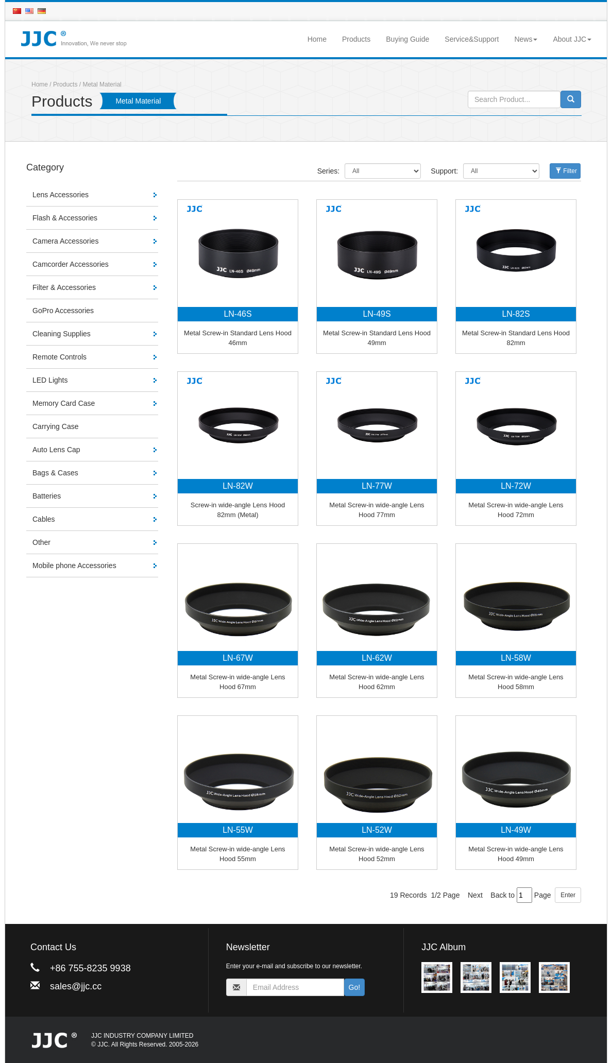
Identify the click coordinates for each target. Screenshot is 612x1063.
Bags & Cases (55, 473)
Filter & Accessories (64, 287)
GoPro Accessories (63, 310)
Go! (355, 987)
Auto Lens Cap (56, 449)
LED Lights (49, 380)
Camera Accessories (65, 241)
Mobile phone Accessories (74, 565)
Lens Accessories (60, 195)
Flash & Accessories (64, 218)
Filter (566, 171)
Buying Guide (407, 39)
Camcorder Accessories (70, 264)
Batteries (46, 496)
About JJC (572, 39)
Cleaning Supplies (61, 334)
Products (356, 39)
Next (475, 895)
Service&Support (472, 39)
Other (41, 542)
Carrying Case (55, 426)
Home (317, 39)
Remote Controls (59, 357)
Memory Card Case (63, 403)
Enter (567, 895)
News (525, 39)
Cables (43, 519)
